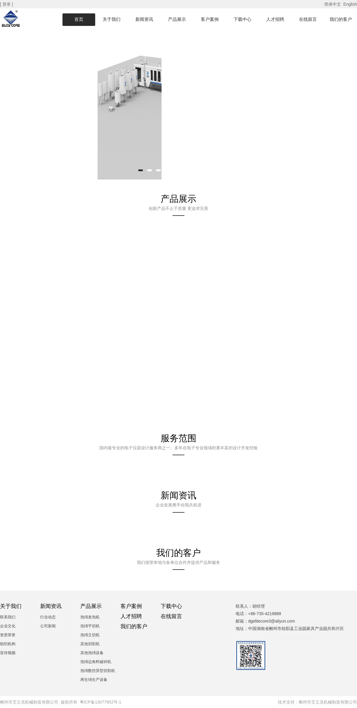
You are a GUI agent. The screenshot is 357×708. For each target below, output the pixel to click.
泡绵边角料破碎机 (95, 661)
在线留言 (308, 19)
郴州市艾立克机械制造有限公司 (328, 702)
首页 (78, 19)
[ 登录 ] (7, 4)
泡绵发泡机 (90, 617)
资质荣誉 (7, 635)
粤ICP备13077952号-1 (100, 702)
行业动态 (48, 617)
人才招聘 (275, 19)
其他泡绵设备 (92, 653)
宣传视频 (7, 653)
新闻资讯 (144, 19)
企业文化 (7, 626)
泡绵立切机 (90, 635)
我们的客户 (341, 19)
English (350, 4)
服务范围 (178, 438)
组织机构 (7, 644)
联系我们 (7, 617)
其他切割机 (90, 644)
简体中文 (333, 4)
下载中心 (242, 19)
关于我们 (111, 19)
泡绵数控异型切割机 (97, 670)
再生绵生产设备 (93, 679)
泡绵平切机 (90, 626)
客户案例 (210, 19)
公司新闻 (48, 626)
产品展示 (177, 19)
